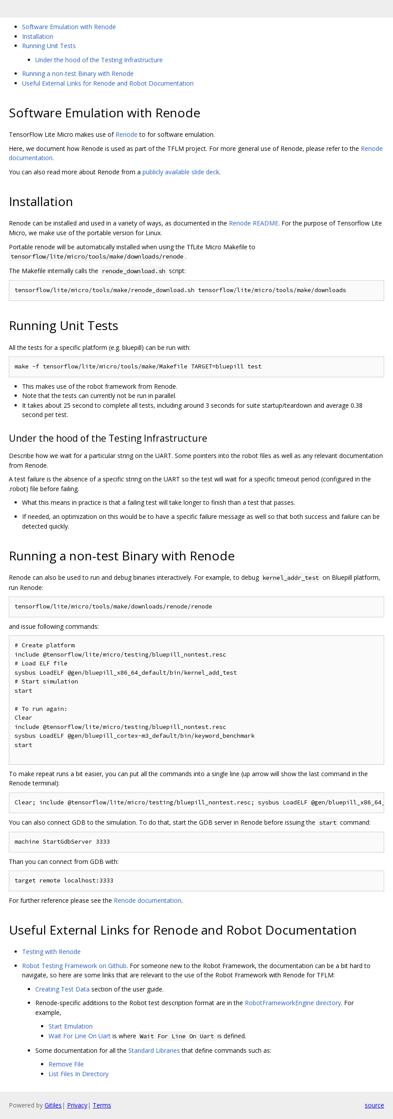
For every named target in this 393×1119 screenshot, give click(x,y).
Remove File (66, 1064)
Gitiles (53, 1105)
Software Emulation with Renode (69, 27)
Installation (37, 36)
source (374, 1105)
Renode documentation (147, 900)
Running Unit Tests (49, 45)
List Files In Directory (79, 1074)
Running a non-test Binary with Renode (78, 73)
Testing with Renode (51, 951)
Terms (102, 1105)
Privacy (77, 1105)
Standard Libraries (154, 1050)
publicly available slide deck (180, 172)
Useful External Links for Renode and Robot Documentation (108, 83)
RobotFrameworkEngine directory (293, 1003)
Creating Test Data (62, 989)
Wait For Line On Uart (80, 1036)
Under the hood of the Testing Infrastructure (99, 60)
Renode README (253, 223)
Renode (127, 134)
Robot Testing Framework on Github (74, 965)
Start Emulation (71, 1026)
